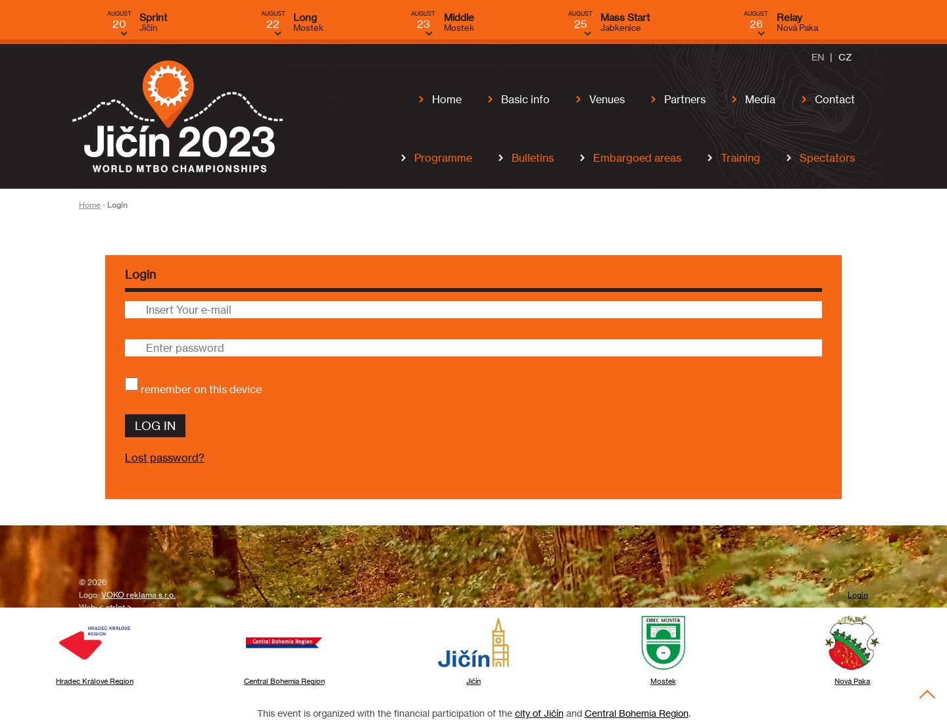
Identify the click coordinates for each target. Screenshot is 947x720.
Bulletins (533, 157)
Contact (835, 99)
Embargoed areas (637, 157)
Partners (685, 99)
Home (447, 99)
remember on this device (201, 389)
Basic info (525, 99)
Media (760, 99)
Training (740, 157)
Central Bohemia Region (637, 713)
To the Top (927, 694)
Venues (607, 99)
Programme (443, 157)
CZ (845, 56)
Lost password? (165, 458)
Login (858, 595)
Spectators (827, 157)
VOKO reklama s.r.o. (138, 595)
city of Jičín (539, 713)
